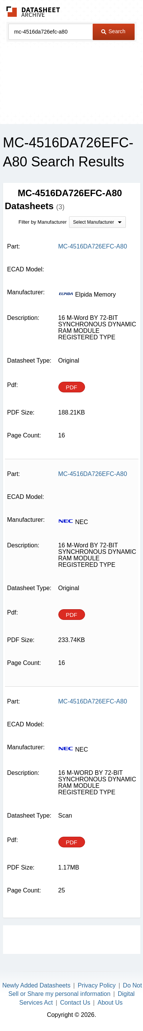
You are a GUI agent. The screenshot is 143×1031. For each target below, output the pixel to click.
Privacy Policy (97, 985)
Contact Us (75, 1002)
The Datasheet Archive (33, 11)
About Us (110, 1002)
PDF (71, 387)
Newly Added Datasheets (36, 985)
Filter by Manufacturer (43, 222)
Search (113, 31)
